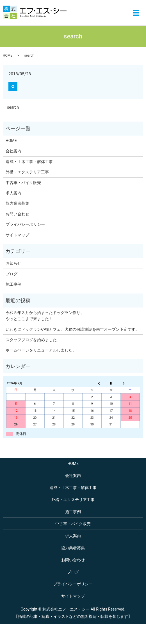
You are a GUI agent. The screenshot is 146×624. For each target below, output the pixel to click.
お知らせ (13, 263)
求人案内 (13, 193)
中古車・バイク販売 (23, 182)
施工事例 (13, 284)
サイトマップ (17, 235)
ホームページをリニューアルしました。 (41, 350)
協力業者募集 (17, 203)
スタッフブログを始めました (31, 339)
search (13, 107)
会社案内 (13, 151)
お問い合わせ (17, 214)
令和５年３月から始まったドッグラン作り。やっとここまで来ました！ (45, 315)
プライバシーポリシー (25, 224)
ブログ (11, 274)
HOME (7, 55)
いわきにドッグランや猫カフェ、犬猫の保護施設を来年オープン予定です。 (72, 329)
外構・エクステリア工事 (27, 172)
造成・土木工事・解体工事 (29, 161)
